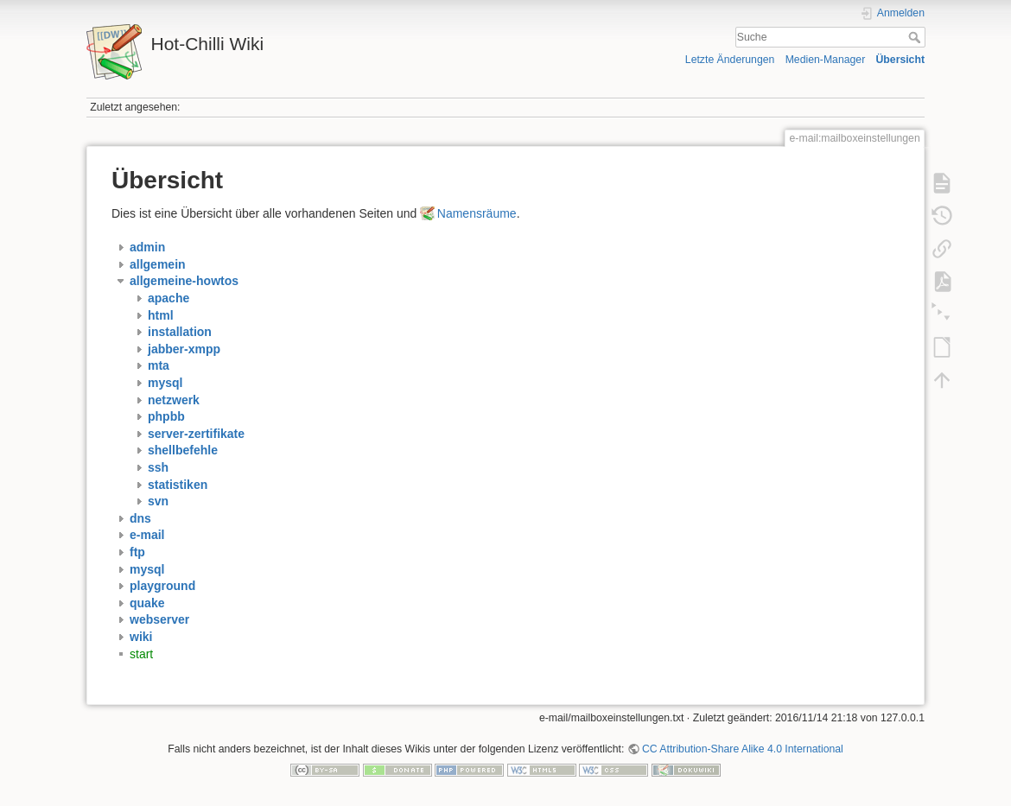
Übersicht (900, 60)
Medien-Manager (825, 60)
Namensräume (477, 213)
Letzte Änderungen (730, 60)
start (141, 654)
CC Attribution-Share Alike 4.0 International (742, 749)
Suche (916, 37)
